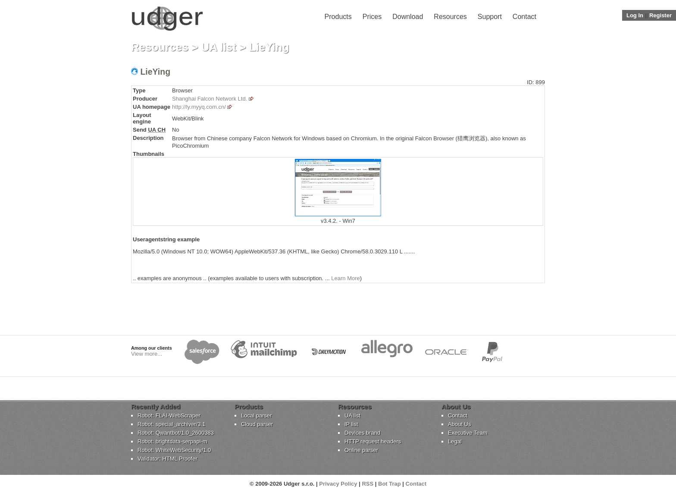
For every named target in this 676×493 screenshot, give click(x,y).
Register (660, 15)
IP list (351, 424)
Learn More (345, 278)
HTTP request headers (372, 441)
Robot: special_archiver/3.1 (172, 424)
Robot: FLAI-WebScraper (169, 415)
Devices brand (362, 433)
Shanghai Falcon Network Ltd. (209, 98)
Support (490, 16)
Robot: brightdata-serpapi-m (172, 441)
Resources (450, 16)
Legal (455, 441)
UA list (218, 47)
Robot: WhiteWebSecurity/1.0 (174, 450)
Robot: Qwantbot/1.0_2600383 (176, 433)
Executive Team (468, 433)
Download (407, 16)
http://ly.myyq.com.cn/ (199, 107)
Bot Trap (389, 483)
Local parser (256, 415)
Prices (372, 16)
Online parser (361, 450)
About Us (459, 424)
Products (338, 16)
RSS (367, 483)
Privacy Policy (338, 483)
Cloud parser (257, 424)
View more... (146, 354)
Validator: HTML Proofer (167, 458)
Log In (634, 15)
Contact (524, 16)
